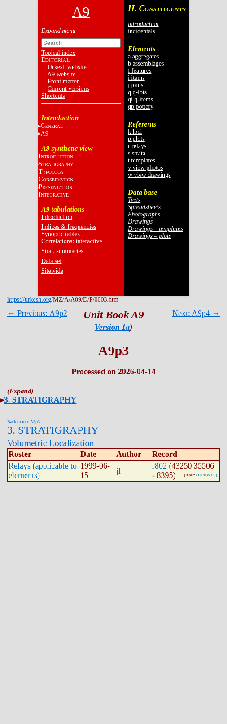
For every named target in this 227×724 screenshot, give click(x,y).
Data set (51, 261)
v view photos (145, 167)
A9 (44, 133)
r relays (137, 146)
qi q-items (140, 99)
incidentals (141, 31)
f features (139, 70)
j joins (136, 85)
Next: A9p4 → (196, 313)
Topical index (58, 52)
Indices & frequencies (68, 227)
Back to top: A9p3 (23, 421)
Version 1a (112, 327)
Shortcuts (53, 95)
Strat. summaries (62, 251)
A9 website (61, 74)
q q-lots (137, 92)
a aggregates (143, 56)
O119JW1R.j (206, 475)
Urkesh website (67, 67)
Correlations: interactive (71, 241)
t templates (141, 160)
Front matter (63, 81)
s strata (136, 153)
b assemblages (146, 63)
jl (118, 470)
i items (136, 78)
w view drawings (149, 174)
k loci (135, 131)
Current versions (68, 88)
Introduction (56, 217)
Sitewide (52, 271)
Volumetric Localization (50, 443)
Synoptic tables (60, 234)
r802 (159, 465)
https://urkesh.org (29, 299)
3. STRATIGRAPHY (40, 399)
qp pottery (140, 106)
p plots (136, 139)
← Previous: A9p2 (37, 313)
